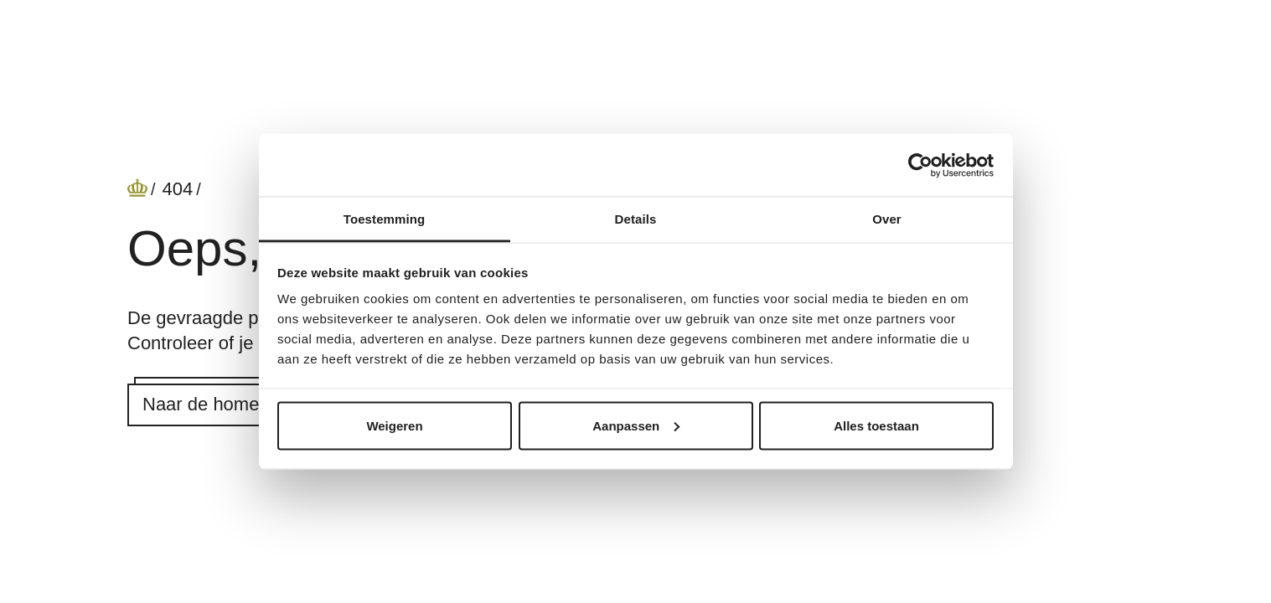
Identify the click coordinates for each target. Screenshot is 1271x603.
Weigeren (394, 425)
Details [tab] (636, 219)
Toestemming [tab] (385, 219)
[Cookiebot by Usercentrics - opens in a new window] (920, 165)
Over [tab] (887, 219)
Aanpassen (635, 425)
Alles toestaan (876, 425)
